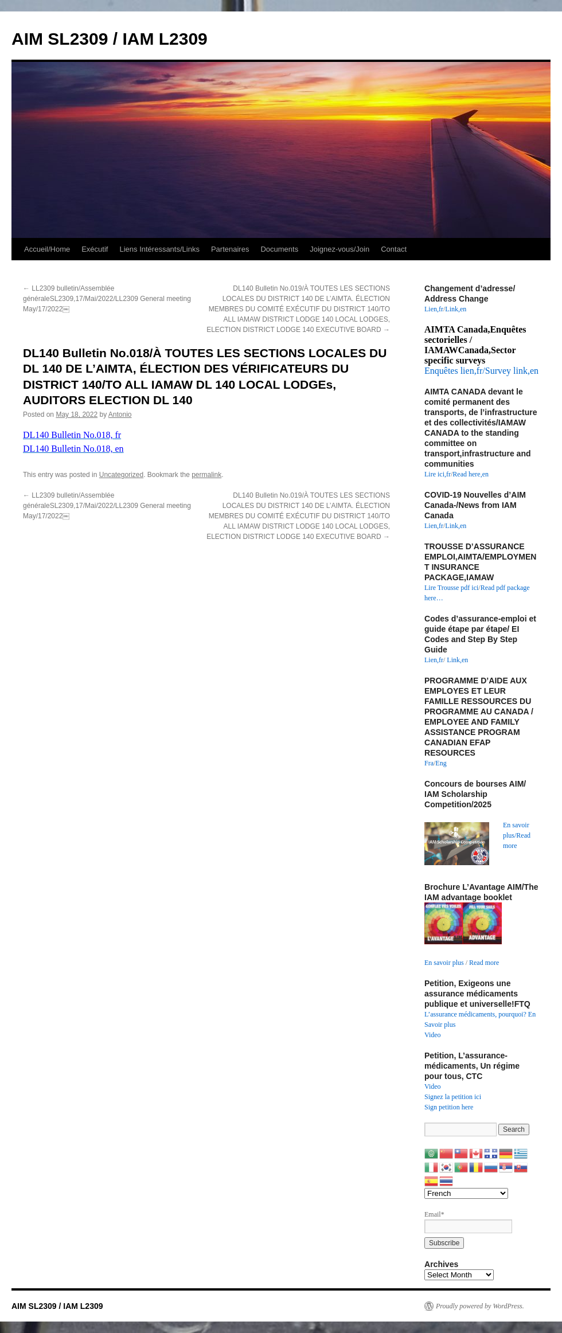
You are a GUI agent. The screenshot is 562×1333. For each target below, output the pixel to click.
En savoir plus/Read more (516, 835)
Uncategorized (121, 475)
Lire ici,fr (437, 474)
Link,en (455, 309)
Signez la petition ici (452, 1097)
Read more (484, 963)
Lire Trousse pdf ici (451, 588)
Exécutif (94, 249)
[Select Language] (466, 1193)
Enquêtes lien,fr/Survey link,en (481, 371)
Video (432, 1035)
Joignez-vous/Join (339, 249)
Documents (279, 249)
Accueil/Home (47, 249)
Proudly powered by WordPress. (480, 1306)
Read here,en (470, 474)
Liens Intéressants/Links (159, 249)
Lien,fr (433, 309)
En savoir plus (444, 963)
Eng (440, 763)
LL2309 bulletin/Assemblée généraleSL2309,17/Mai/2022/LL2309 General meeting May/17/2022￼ (107, 298)
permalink (206, 475)
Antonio (120, 415)
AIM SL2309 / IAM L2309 (109, 38)
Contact (394, 249)
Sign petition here (448, 1107)
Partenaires (230, 249)
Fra (429, 763)
